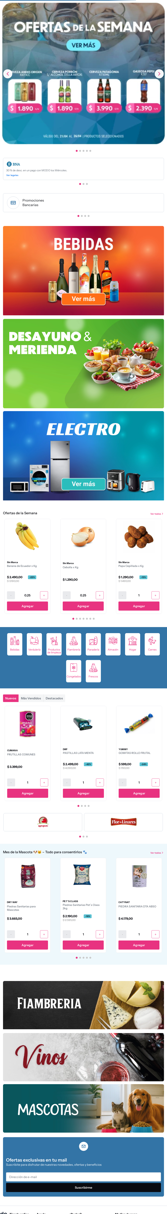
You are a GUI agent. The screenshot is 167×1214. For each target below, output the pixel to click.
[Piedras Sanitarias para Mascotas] (27, 905)
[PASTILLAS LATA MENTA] (83, 753)
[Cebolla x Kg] (83, 566)
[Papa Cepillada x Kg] (139, 566)
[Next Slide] (159, 73)
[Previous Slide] (7, 73)
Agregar (27, 606)
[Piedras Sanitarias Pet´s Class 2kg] (83, 905)
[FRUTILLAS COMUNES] (28, 753)
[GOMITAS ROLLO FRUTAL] (139, 753)
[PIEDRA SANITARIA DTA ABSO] (139, 905)
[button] (77, 151)
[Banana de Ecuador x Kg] (27, 566)
